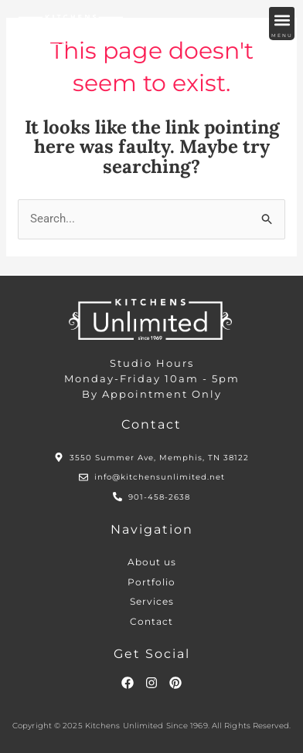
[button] (281, 19)
